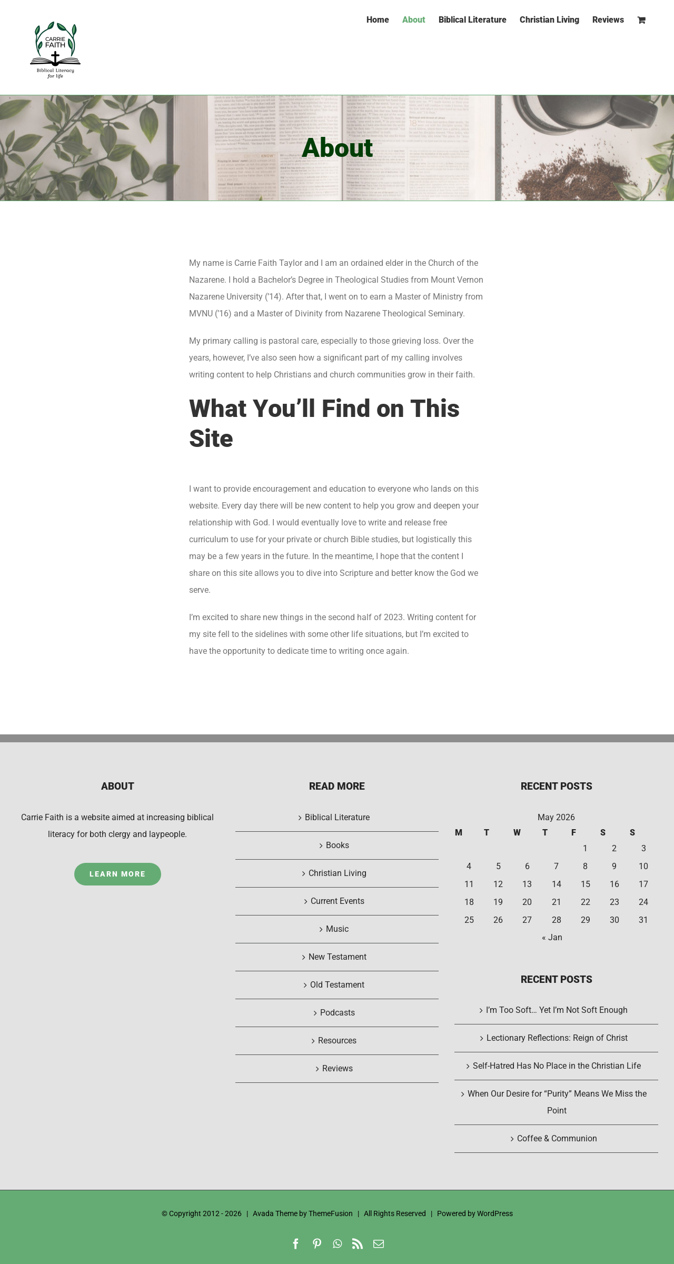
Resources (337, 1041)
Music (337, 929)
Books (337, 845)
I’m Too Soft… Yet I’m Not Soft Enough (557, 1010)
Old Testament (337, 985)
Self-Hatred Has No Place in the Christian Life (557, 1066)
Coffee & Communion (557, 1138)
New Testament (337, 957)
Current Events (337, 901)
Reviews (337, 1068)
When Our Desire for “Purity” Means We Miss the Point (557, 1102)
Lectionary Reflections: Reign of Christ (557, 1038)
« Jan (552, 937)
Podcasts (337, 1013)
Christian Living (337, 873)
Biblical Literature (337, 817)
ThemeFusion (331, 1213)
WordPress (495, 1213)
